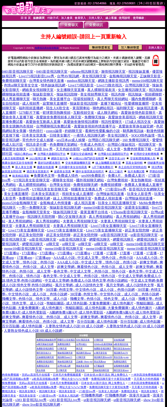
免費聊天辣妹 (94, 117)
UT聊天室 (98, 340)
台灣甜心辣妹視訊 (121, 144)
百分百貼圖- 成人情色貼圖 (97, 321)
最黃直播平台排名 (94, 212)
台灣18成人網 (63, 366)
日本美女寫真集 (34, 135)
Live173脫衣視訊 (110, 85)
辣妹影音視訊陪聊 (84, 103)
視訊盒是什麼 (36, 144)
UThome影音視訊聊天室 (129, 212)
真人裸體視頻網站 (33, 185)
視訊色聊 (118, 94)
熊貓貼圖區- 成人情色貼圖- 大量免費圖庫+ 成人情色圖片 (90, 303)
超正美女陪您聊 (137, 230)
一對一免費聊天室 (33, 207)
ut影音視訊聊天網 (97, 400)
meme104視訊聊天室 (147, 81)
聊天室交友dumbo (122, 348)
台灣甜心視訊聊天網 (103, 140)
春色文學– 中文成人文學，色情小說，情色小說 (89, 271)
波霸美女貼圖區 (137, 207)
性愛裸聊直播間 (136, 103)
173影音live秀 (18, 189)
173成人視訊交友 (138, 122)
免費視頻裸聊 (110, 185)
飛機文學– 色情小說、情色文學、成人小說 (34, 299)
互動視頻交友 (83, 112)
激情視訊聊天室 (113, 71)
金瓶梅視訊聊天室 (123, 76)
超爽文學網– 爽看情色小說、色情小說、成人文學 (95, 267)
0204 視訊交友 (83, 340)
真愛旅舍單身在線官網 (136, 126)
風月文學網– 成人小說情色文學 (79, 285)
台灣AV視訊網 (68, 76)
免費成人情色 (67, 175)
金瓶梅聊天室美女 (36, 212)
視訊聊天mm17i (64, 357)
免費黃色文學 (44, 175)
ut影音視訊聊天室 (113, 235)
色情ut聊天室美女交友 (21, 85)
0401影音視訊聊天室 (17, 71)
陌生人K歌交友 (58, 108)
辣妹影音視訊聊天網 (65, 207)
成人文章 (113, 149)
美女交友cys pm (121, 357)
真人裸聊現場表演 (101, 90)
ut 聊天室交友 (100, 353)
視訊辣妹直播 (139, 71)
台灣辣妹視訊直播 (110, 194)
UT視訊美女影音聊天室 (31, 180)
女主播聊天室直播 (70, 90)
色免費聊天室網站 (63, 144)
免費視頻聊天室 (14, 81)
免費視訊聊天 (63, 344)
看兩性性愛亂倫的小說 (102, 131)
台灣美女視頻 (60, 185)
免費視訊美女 (43, 366)
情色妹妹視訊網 (53, 85)
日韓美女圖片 (60, 135)
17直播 (98, 253)
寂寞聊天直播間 (55, 103)
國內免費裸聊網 (143, 99)
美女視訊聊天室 (94, 76)
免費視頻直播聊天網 (34, 198)
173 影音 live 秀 (41, 149)
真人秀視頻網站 (101, 216)
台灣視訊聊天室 (137, 85)
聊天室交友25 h (44, 353)
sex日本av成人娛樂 (71, 140)
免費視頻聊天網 (85, 185)
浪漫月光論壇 (139, 395)
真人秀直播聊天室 (16, 99)
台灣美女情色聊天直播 (46, 81)
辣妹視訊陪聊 (67, 94)
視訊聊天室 (147, 144)
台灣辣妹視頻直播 (139, 198)
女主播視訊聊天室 (132, 90)
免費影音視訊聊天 (45, 348)
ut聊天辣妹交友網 (45, 344)
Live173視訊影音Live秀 (37, 76)
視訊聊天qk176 (121, 353)
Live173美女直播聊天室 (109, 226)
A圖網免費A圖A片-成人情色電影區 (76, 312)
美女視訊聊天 (117, 135)
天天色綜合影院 (68, 149)
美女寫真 (41, 370)
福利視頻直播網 (31, 108)
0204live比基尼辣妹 (103, 344)
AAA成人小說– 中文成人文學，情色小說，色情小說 (93, 258)
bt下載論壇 (99, 366)
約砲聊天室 (73, 131)
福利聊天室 (125, 108)
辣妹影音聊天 (43, 94)
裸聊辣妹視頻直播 (16, 94)
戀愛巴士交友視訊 (66, 340)
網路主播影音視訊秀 (113, 81)
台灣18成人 (81, 344)
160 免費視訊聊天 (135, 140)
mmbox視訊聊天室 (81, 81)
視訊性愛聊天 (111, 122)
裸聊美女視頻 (62, 180)
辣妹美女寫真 (82, 366)
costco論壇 (54, 131)
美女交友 (80, 370)
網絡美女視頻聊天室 (37, 90)
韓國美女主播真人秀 (86, 189)
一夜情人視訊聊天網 (89, 135)
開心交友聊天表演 (72, 216)
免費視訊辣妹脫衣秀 (46, 340)
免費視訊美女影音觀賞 (47, 47)
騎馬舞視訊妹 (133, 131)
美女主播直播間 (16, 194)
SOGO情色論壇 (143, 135)
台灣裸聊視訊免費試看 (53, 126)
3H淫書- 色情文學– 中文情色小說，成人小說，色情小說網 (90, 289)
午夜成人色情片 (92, 144)
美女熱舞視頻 (141, 180)
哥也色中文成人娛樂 (37, 140)
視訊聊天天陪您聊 (41, 216)
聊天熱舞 (40, 99)
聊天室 (79, 348)
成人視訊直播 (84, 203)
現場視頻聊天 (83, 99)
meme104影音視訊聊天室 (103, 207)
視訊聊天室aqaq (83, 353)
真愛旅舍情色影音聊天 (138, 112)
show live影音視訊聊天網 (41, 404)
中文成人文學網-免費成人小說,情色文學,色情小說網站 (86, 280)
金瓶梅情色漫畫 (121, 366)
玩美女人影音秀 (139, 194)
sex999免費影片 (93, 175)
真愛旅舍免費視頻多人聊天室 (58, 117)
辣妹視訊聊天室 (65, 212)
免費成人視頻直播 (108, 198)
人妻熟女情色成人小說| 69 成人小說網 (74, 326)
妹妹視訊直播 (147, 108)
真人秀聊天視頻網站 (112, 99)
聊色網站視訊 (103, 108)
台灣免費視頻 (117, 180)
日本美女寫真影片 (45, 194)
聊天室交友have (121, 370)
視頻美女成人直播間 (77, 194)
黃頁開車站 (81, 108)
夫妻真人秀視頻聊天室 (80, 221)
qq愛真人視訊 (93, 149)
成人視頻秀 (31, 103)
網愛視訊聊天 (99, 239)
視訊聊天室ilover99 (103, 357)
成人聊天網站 (107, 112)
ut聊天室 (52, 244)
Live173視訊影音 (81, 85)
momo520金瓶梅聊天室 (19, 203)
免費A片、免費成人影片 (126, 175)
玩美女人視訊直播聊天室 (117, 203)
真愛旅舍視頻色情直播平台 (95, 126)
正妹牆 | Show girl (84, 361)
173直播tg (11, 253)
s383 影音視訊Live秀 (31, 400)
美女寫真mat (100, 361)
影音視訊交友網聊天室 (146, 189)
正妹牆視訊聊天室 (45, 357)
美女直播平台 (60, 99)
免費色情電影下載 (137, 149)
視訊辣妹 (156, 90)
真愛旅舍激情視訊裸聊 (80, 122)
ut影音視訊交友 (121, 344)
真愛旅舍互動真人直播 (43, 122)
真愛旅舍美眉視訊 (122, 117)
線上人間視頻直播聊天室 (72, 198)
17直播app (24, 258)
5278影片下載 (29, 112)
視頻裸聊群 (153, 94)
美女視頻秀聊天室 (94, 94)
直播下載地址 (110, 103)
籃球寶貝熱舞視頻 (56, 112)
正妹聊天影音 (151, 76)
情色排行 (36, 131)
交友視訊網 (119, 340)
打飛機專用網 (91, 395)
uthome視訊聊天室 (84, 71)
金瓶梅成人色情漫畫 (55, 203)
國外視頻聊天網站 (90, 180)
